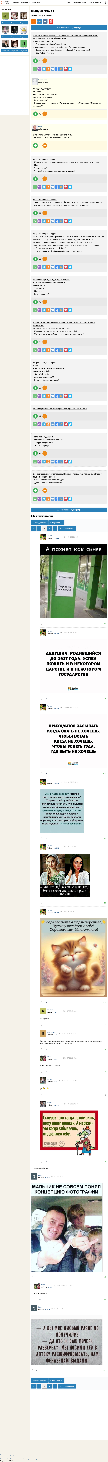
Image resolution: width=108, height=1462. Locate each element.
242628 (47, 1178)
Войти (69, 2)
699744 (56, 538)
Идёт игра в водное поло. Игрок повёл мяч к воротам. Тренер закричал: (65, 35)
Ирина (49, 1079)
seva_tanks (51, 1032)
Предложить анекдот (94, 2)
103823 (56, 1105)
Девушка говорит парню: (44, 159)
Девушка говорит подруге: (45, 199)
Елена (5, 44)
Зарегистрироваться (79, 2)
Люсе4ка (23, 30)
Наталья (14, 44)
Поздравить (5, 23)
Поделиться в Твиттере (70, 69)
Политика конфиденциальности (10, 1455)
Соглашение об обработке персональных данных (25, 1459)
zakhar (40, 126)
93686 (56, 1012)
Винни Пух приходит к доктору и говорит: (51, 279)
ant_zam (50, 1010)
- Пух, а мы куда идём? (43, 437)
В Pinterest (66, 69)
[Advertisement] (14, 85)
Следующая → (56, 523)
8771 (55, 1035)
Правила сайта (4, 1459)
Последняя (69, 529)
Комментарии (35, 2)
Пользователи (25, 2)
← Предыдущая (39, 523)
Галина (49, 536)
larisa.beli (5, 16)
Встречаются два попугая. (45, 362)
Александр (14, 30)
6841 (55, 1082)
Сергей (14, 16)
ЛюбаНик (23, 44)
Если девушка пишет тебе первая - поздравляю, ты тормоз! (60, 408)
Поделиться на (61, 69)
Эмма (40, 1175)
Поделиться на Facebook (57, 69)
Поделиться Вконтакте (52, 69)
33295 (56, 1059)
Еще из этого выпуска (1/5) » (69, 28)
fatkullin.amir (42, 80)
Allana (49, 1057)
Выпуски (16, 2)
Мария (5, 30)
